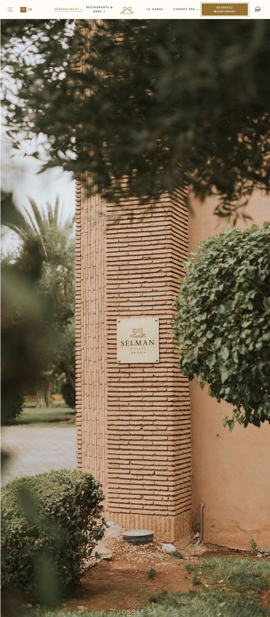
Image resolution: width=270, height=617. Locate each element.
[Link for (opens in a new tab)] (209, 540)
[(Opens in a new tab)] (189, 560)
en (30, 9)
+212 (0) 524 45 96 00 (55, 553)
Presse (101, 515)
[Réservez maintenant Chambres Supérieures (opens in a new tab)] (214, 453)
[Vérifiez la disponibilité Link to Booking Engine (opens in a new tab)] (222, 61)
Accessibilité (238, 515)
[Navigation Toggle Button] (10, 9)
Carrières (66, 515)
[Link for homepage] (127, 10)
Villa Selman (48, 32)
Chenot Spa (185, 9)
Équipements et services (63, 264)
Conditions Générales (193, 516)
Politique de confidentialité (143, 516)
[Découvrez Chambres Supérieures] (43, 456)
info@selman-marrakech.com (43, 558)
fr (23, 9)
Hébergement (68, 9)
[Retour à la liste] (42, 472)
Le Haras (155, 9)
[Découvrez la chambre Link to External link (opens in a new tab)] (225, 79)
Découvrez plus (56, 369)
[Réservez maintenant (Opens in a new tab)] (225, 9)
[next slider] (238, 191)
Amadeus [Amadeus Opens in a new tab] (156, 606)
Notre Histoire (28, 516)
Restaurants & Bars (99, 9)
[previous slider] (31, 191)
